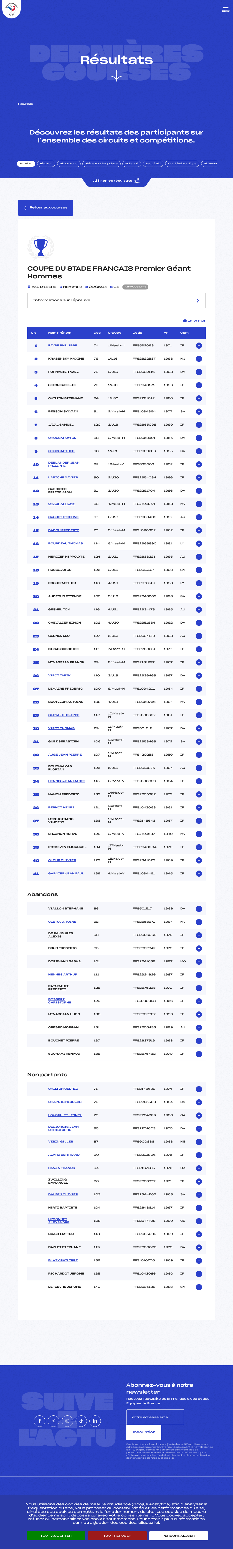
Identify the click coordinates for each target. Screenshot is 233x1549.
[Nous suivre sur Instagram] (67, 1417)
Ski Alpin (29, 167)
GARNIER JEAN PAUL (66, 877)
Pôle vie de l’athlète (173, 1491)
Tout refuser (117, 1535)
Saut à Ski (155, 167)
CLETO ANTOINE (62, 925)
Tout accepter (56, 1535)
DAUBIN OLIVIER (63, 1198)
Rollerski (134, 167)
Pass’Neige (104, 1491)
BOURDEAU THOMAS (65, 547)
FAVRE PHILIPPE (62, 349)
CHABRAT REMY (61, 507)
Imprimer (194, 324)
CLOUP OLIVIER (62, 864)
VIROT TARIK (59, 679)
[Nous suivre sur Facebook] (26, 1417)
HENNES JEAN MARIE (66, 785)
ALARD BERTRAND (64, 1159)
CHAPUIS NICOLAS (64, 1106)
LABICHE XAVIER (63, 481)
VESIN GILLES (60, 1145)
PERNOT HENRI (61, 811)
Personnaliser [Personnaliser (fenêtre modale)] (178, 1535)
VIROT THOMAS (61, 732)
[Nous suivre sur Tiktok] (88, 1417)
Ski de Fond (71, 167)
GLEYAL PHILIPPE (63, 719)
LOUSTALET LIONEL (65, 1119)
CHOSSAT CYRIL (62, 441)
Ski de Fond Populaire (104, 167)
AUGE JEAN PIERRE (65, 758)
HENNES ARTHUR (62, 978)
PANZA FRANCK (61, 1172)
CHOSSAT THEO (61, 455)
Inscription (199, 1420)
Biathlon (49, 167)
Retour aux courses (46, 211)
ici (172, 1446)
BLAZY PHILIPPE (63, 1264)
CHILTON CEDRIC (63, 1093)
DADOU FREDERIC (63, 534)
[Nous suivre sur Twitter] (47, 1417)
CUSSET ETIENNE (63, 521)
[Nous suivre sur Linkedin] (109, 1417)
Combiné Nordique (185, 167)
